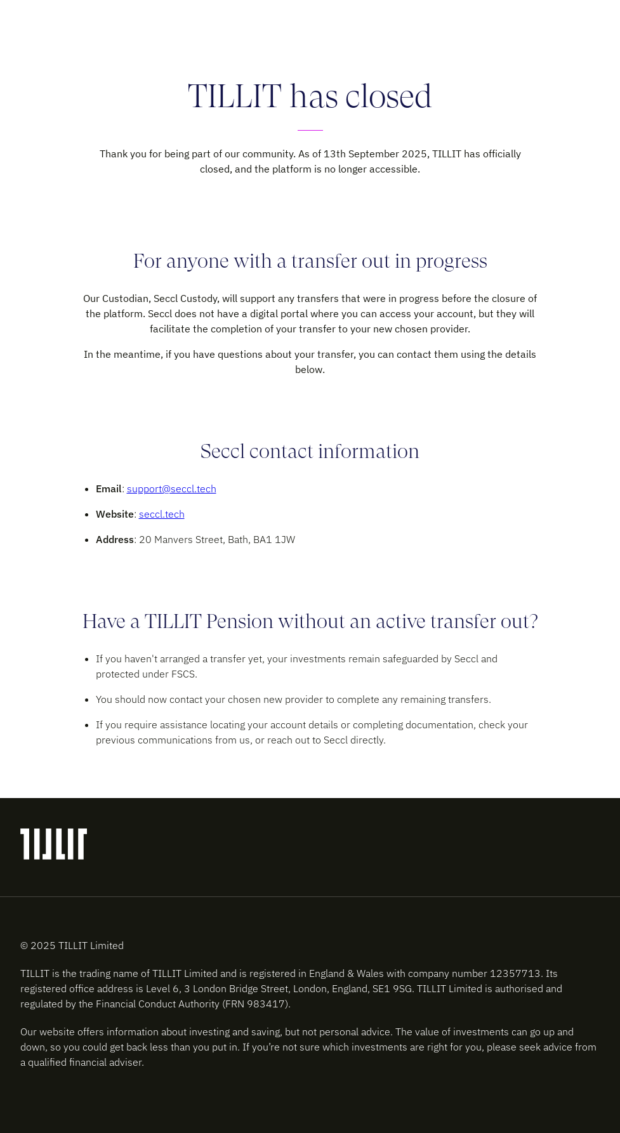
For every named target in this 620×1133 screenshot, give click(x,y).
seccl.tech (162, 514)
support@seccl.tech (171, 488)
